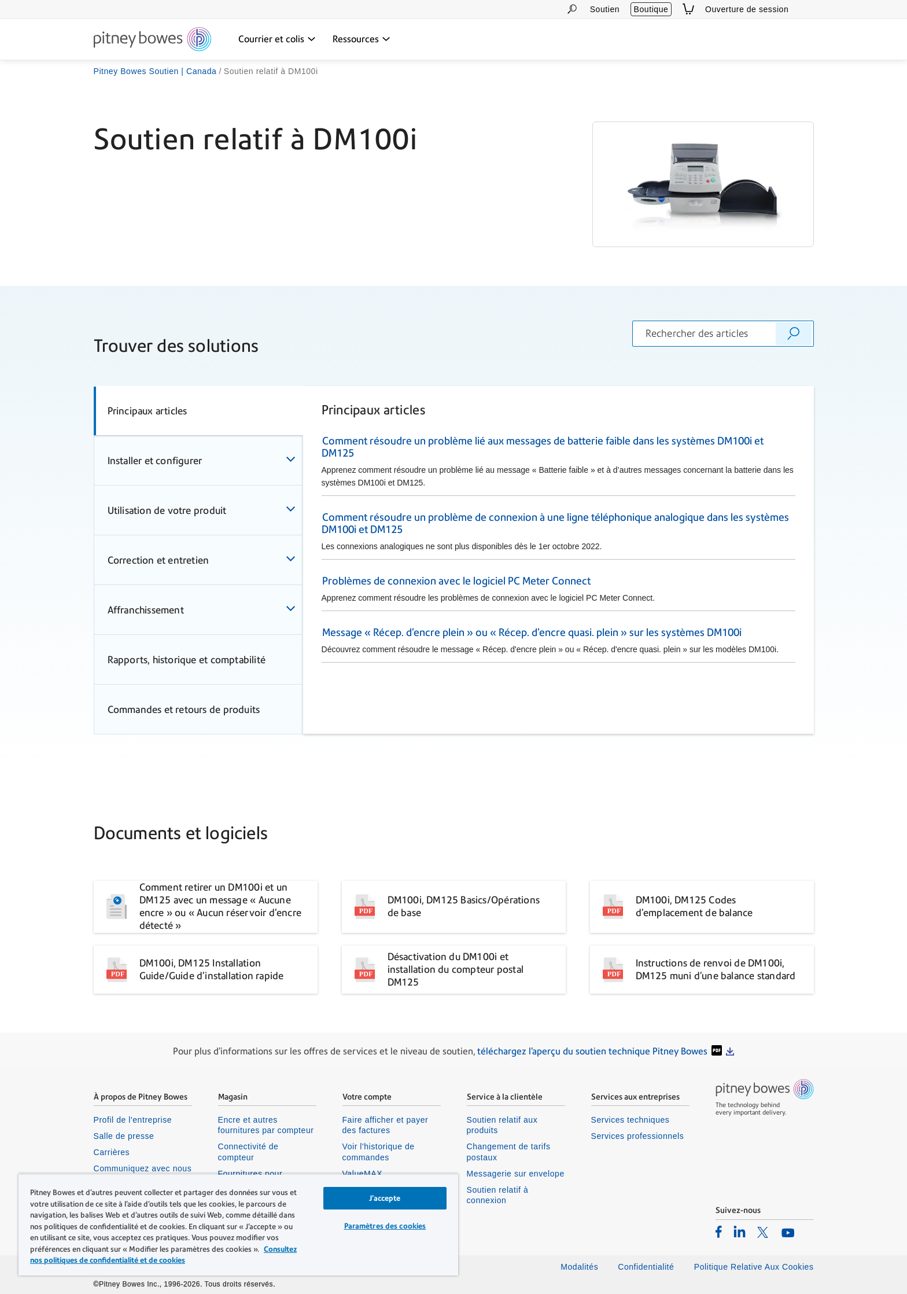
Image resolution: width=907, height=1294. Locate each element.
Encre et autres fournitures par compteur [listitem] (266, 1125)
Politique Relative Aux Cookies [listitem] (754, 1266)
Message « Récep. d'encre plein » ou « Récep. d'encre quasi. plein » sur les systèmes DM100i (532, 632)
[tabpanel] (558, 560)
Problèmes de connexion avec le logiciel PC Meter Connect (456, 581)
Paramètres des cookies (385, 1226)
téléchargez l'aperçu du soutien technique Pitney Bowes (592, 1051)
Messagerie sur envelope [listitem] (516, 1173)
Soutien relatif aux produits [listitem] (502, 1125)
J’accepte (384, 1198)
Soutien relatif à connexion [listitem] (498, 1195)
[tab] (198, 411)
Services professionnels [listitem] (637, 1136)
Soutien (605, 9)
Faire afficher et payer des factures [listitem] (385, 1125)
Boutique (651, 9)
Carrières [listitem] (112, 1152)
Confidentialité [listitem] (647, 1266)
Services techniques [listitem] (630, 1119)
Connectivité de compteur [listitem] (248, 1151)
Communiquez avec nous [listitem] (143, 1168)
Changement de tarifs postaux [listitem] (509, 1151)
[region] (238, 1224)
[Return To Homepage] (152, 40)
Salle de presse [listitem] (124, 1136)
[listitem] (719, 1231)
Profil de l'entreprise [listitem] (133, 1119)
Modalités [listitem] (579, 1266)
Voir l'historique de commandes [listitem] (378, 1151)
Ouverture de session (746, 9)
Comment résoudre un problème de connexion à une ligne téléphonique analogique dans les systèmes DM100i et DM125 (555, 523)
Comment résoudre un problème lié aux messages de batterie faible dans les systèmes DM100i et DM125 (543, 447)
